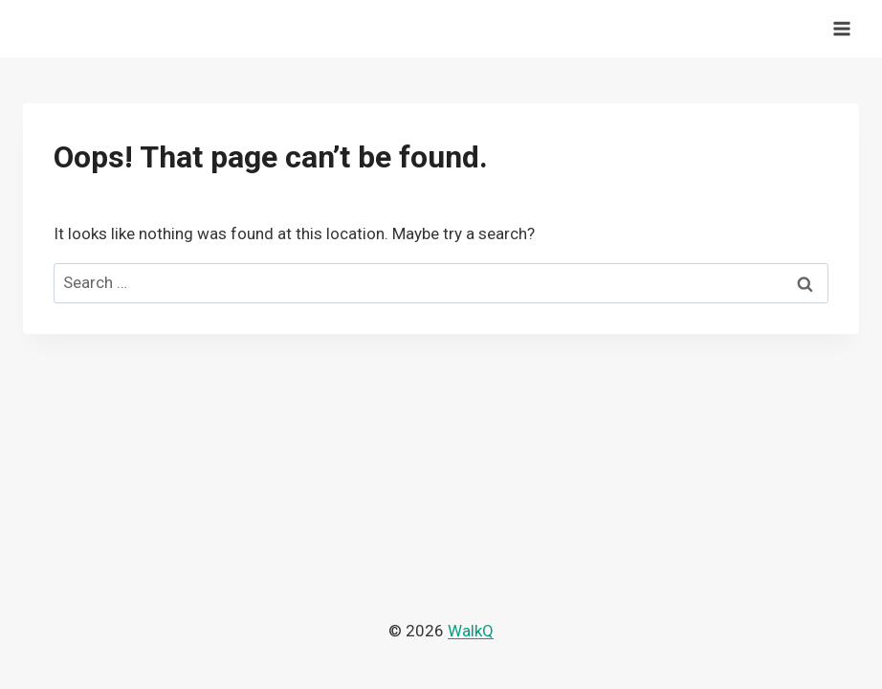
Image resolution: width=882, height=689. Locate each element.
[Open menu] (841, 28)
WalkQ (471, 630)
